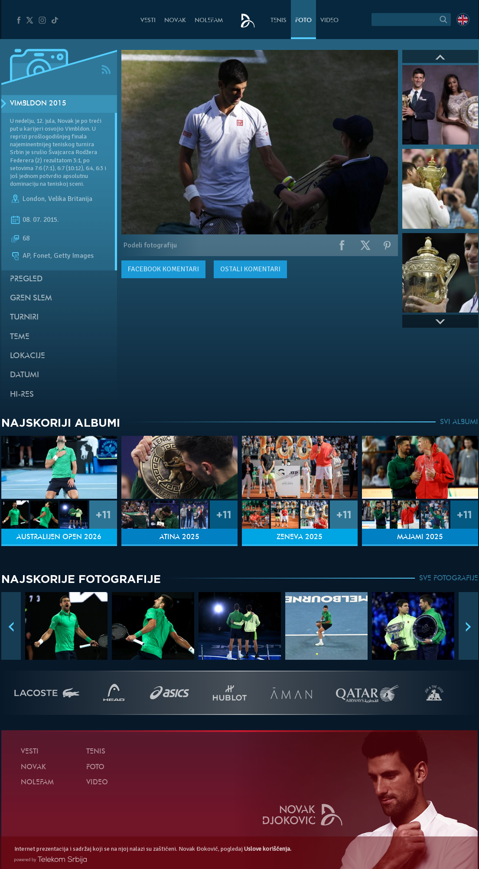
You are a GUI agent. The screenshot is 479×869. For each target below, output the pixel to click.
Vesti (148, 20)
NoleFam (209, 20)
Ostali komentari (250, 269)
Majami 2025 (420, 537)
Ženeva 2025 (300, 537)
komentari (163, 269)
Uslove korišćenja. (267, 849)
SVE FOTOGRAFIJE (448, 578)
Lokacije (27, 356)
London (34, 198)
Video (329, 20)
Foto (303, 20)
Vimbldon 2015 (38, 103)
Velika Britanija (70, 198)
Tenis (278, 20)
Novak (175, 20)
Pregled (26, 279)
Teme (19, 337)
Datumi (24, 375)
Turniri (24, 317)
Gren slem (31, 298)
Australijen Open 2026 (58, 537)
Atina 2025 (179, 537)
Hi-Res (22, 395)
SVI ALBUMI (459, 422)
